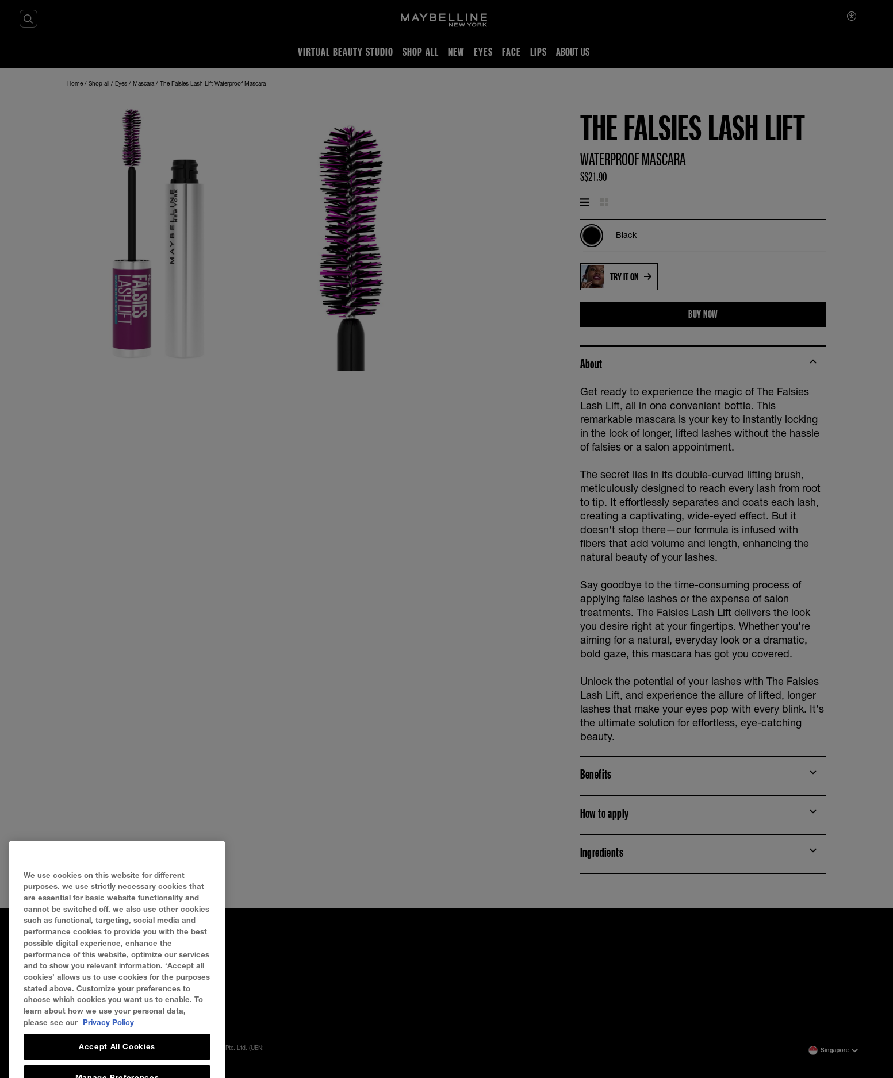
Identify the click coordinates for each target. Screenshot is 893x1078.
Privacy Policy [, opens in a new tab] (108, 1048)
